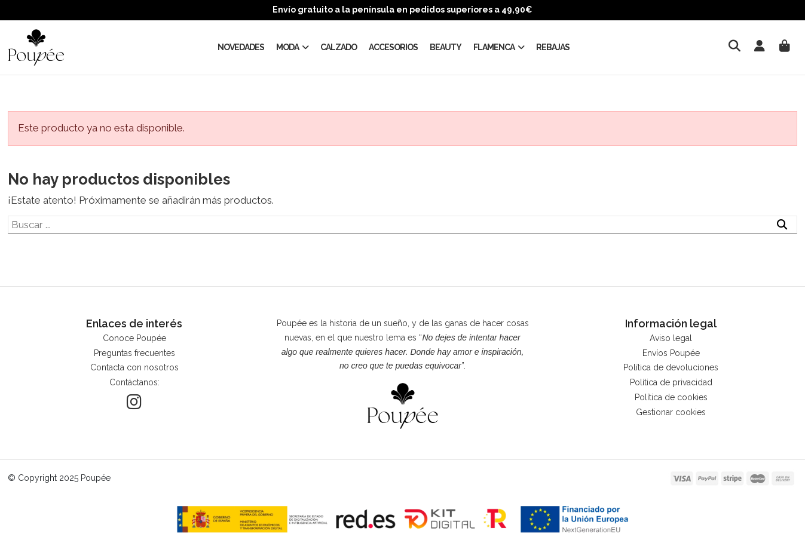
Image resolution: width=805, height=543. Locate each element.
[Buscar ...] (782, 225)
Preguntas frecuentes (134, 353)
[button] (292, 47)
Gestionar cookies (671, 412)
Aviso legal (671, 338)
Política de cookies (671, 397)
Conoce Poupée (134, 338)
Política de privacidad (671, 382)
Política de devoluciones (670, 367)
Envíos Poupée (671, 353)
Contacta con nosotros (134, 367)
